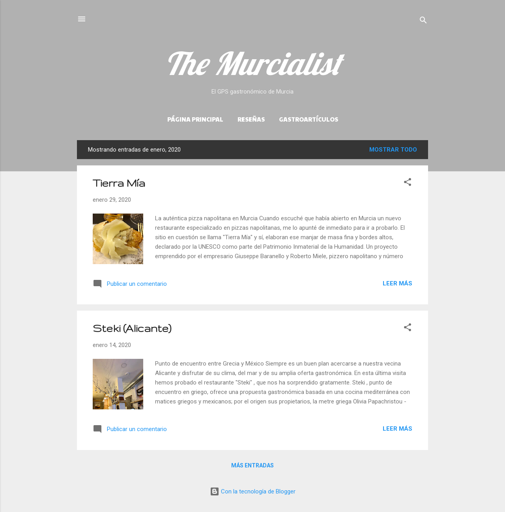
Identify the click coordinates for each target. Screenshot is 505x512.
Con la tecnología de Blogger (253, 491)
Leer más (397, 283)
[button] (407, 183)
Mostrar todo (393, 149)
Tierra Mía (119, 183)
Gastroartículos (308, 119)
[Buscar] (423, 21)
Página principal (195, 119)
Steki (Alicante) (132, 328)
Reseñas (251, 119)
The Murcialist (252, 63)
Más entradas (252, 465)
